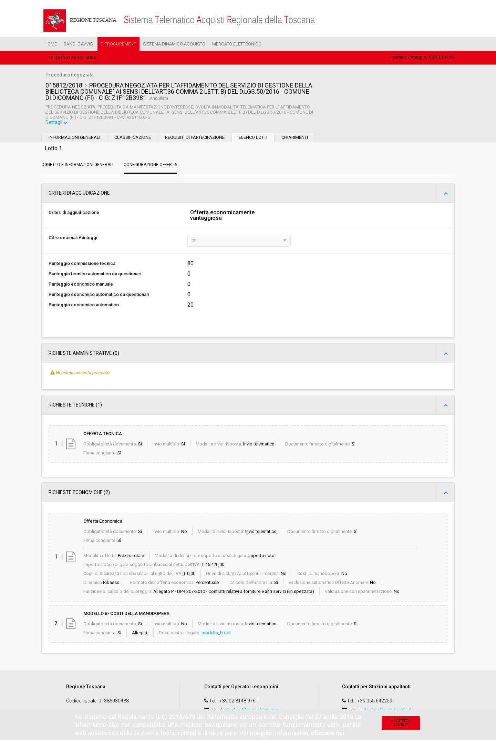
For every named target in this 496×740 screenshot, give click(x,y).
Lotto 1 (53, 149)
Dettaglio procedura (72, 57)
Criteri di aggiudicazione (74, 213)
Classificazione (132, 138)
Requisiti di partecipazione (195, 138)
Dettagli (56, 123)
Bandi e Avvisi (79, 44)
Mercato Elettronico (236, 44)
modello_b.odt (216, 633)
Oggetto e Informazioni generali (77, 165)
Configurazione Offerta (150, 165)
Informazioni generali (74, 138)
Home (50, 44)
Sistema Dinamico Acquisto (174, 44)
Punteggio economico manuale (81, 285)
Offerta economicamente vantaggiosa (222, 216)
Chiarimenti (294, 138)
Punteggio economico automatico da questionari (99, 295)
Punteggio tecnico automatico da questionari (95, 274)
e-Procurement (118, 44)
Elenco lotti (253, 138)
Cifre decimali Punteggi (73, 238)
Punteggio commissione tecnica (82, 264)
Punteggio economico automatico (84, 305)
